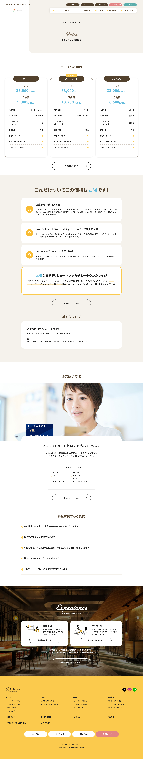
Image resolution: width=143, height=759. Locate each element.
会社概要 (64, 745)
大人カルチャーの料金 (80, 704)
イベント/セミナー (87, 5)
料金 (76, 10)
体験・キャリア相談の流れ (71, 662)
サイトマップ (45, 723)
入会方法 (99, 10)
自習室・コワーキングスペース (49, 704)
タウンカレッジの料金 (80, 701)
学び (55, 10)
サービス (66, 10)
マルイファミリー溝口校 (114, 701)
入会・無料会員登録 (116, 5)
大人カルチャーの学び (14, 704)
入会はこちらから (71, 166)
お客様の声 (112, 10)
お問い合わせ (101, 5)
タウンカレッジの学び (13, 701)
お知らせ (77, 717)
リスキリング (11, 711)
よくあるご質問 (127, 10)
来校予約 (72, 5)
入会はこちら (107, 734)
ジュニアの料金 (78, 708)
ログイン (130, 5)
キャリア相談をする (96, 640)
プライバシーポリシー (75, 745)
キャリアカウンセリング (47, 701)
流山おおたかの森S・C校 (115, 708)
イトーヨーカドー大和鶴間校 (116, 704)
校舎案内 (87, 10)
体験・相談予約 (44, 640)
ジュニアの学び (11, 708)
